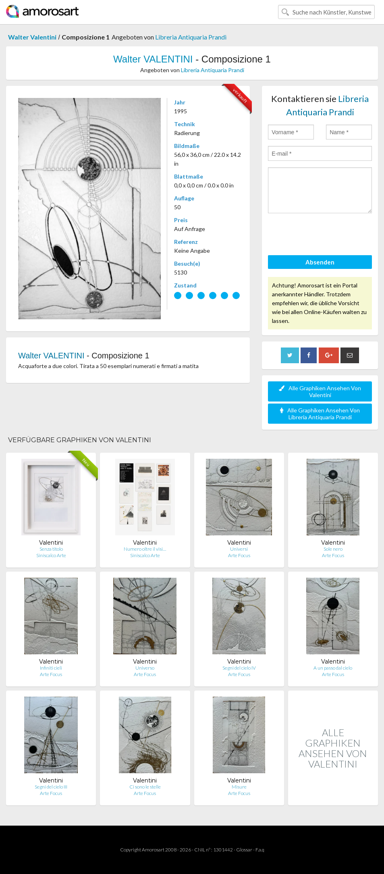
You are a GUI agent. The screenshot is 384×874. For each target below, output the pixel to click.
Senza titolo (51, 549)
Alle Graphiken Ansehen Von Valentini (320, 391)
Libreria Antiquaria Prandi (190, 37)
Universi (239, 549)
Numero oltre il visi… (145, 549)
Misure (239, 787)
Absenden (319, 262)
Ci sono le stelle (145, 787)
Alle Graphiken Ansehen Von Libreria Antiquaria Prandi (320, 413)
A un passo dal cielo (332, 668)
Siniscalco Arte (51, 555)
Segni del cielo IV (239, 668)
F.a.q (259, 850)
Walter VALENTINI (153, 59)
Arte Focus (239, 555)
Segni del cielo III (51, 787)
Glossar (244, 850)
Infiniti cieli (51, 668)
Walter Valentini (32, 37)
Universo (144, 668)
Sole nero (333, 549)
